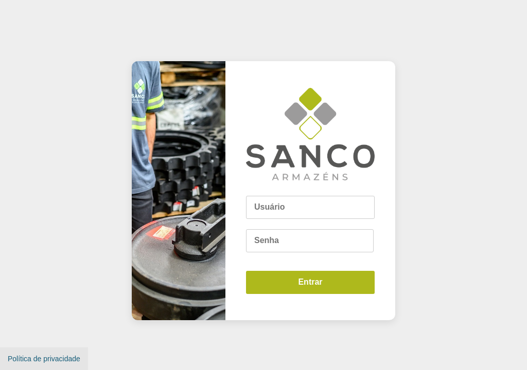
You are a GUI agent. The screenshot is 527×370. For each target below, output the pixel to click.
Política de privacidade (44, 359)
